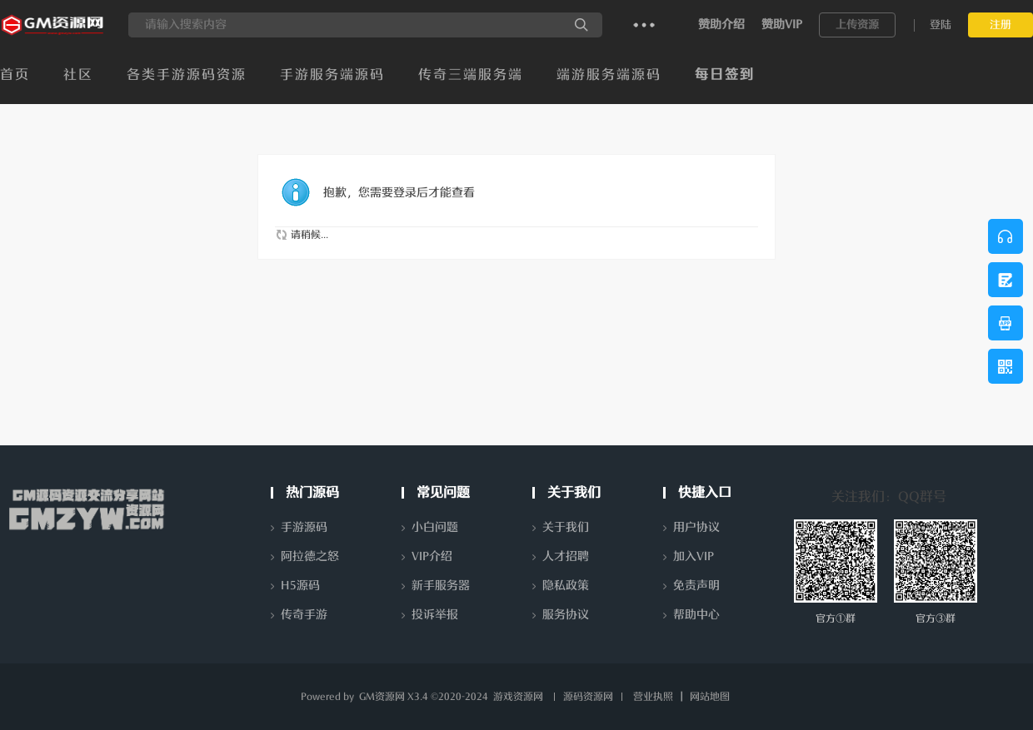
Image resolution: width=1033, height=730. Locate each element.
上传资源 (857, 24)
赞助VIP (781, 24)
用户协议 (696, 527)
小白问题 (435, 527)
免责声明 (696, 585)
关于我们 (565, 527)
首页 (15, 74)
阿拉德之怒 (310, 556)
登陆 (940, 24)
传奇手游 (304, 614)
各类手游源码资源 (187, 74)
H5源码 (300, 585)
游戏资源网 (518, 697)
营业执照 (653, 697)
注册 (1000, 24)
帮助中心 (696, 614)
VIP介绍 (432, 556)
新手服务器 (441, 585)
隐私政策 (565, 585)
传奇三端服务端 (470, 74)
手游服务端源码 (332, 74)
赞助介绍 (721, 24)
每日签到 (725, 74)
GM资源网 (382, 697)
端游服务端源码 (608, 74)
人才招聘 (565, 556)
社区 (78, 74)
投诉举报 (435, 614)
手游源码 (304, 527)
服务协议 (565, 614)
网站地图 (710, 697)
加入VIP (693, 556)
